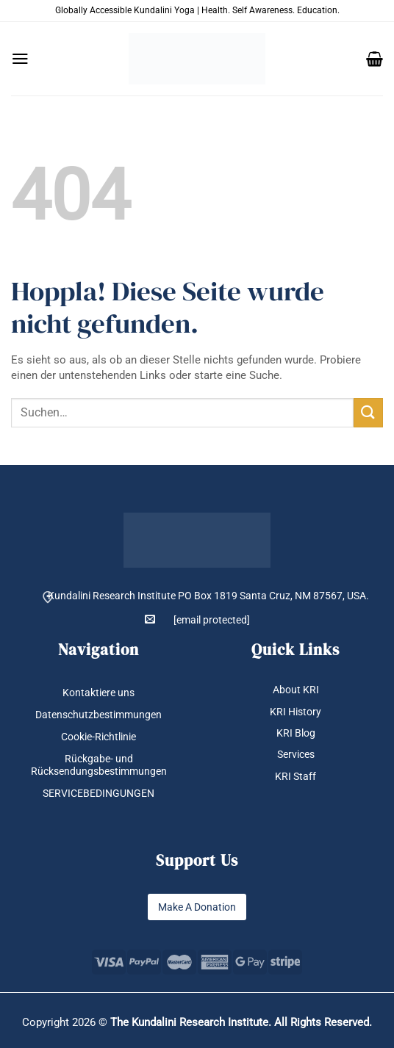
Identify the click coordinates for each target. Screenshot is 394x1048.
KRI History (295, 712)
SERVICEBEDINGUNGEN (98, 793)
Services (296, 754)
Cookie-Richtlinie (98, 736)
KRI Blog (295, 733)
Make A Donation (197, 907)
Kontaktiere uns (98, 692)
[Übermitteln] (368, 412)
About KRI (296, 689)
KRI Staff (295, 776)
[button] (20, 58)
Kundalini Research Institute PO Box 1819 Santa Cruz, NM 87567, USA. (208, 595)
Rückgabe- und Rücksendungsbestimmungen (99, 765)
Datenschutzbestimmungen (98, 714)
